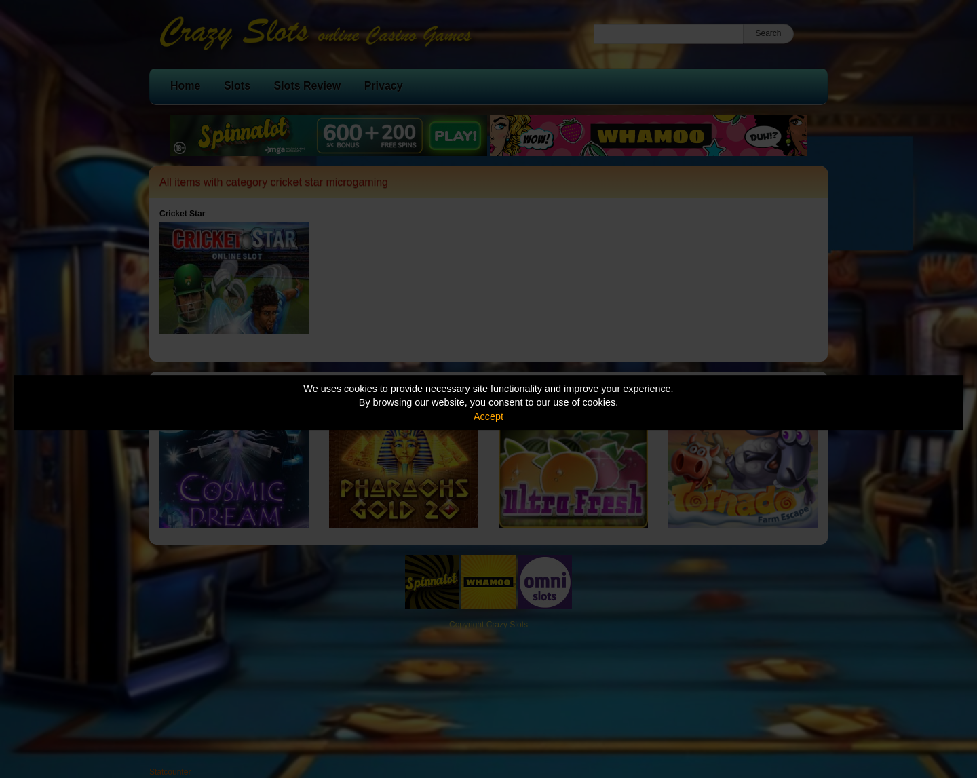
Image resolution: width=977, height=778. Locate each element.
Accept (488, 416)
